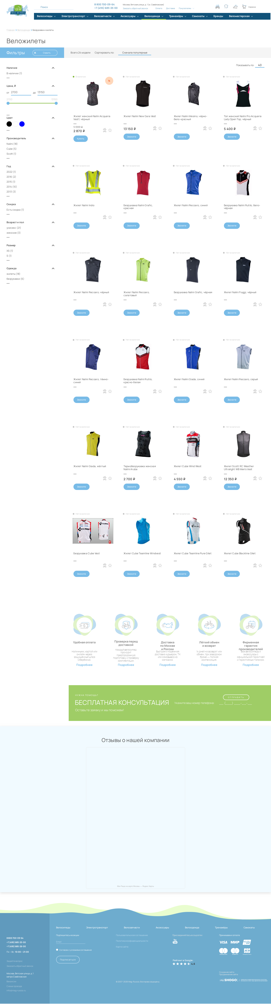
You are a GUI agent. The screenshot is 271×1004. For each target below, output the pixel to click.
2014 (9, 186)
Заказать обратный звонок (135, 8)
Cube (10, 149)
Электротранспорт (97, 927)
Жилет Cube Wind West (188, 466)
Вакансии (11, 981)
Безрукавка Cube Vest (86, 553)
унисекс (11, 228)
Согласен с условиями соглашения (75, 950)
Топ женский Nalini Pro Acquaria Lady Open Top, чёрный (243, 117)
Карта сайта (122, 947)
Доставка (170, 8)
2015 (9, 182)
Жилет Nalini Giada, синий (189, 379)
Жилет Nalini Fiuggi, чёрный (240, 292)
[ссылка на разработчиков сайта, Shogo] (243, 979)
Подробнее (84, 665)
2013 (9, 191)
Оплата (158, 8)
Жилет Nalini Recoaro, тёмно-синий (91, 381)
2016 (9, 177)
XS (8, 251)
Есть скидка (14, 209)
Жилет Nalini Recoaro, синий (191, 205)
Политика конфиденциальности (132, 941)
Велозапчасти (132, 927)
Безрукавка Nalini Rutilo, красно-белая (138, 381)
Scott (10, 154)
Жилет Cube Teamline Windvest (142, 553)
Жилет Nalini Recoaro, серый (241, 379)
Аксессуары (162, 927)
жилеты (11, 274)
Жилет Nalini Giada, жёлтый (89, 466)
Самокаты (249, 927)
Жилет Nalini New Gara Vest (140, 116)
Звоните (131, 136)
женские (12, 233)
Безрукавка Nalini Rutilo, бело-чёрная (242, 207)
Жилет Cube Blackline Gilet (240, 553)
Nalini (10, 144)
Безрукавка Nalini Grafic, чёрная (193, 292)
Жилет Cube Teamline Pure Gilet (193, 553)
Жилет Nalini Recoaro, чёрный (91, 292)
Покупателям (185, 8)
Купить (80, 138)
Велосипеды (63, 927)
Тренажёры (221, 927)
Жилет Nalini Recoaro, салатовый (137, 294)
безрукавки (13, 279)
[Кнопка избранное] (235, 6)
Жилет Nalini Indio (84, 205)
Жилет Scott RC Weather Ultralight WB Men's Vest (239, 468)
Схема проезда (14, 986)
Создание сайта (226, 972)
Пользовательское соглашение (132, 935)
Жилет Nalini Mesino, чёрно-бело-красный (191, 117)
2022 (9, 172)
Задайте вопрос (15, 961)
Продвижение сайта (228, 975)
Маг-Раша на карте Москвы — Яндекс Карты (135, 887)
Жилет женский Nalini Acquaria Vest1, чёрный (91, 117)
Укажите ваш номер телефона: (194, 703)
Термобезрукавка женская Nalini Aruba (140, 468)
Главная (11, 30)
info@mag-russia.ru (16, 990)
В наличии (13, 73)
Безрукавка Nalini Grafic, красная (138, 207)
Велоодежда (23, 30)
